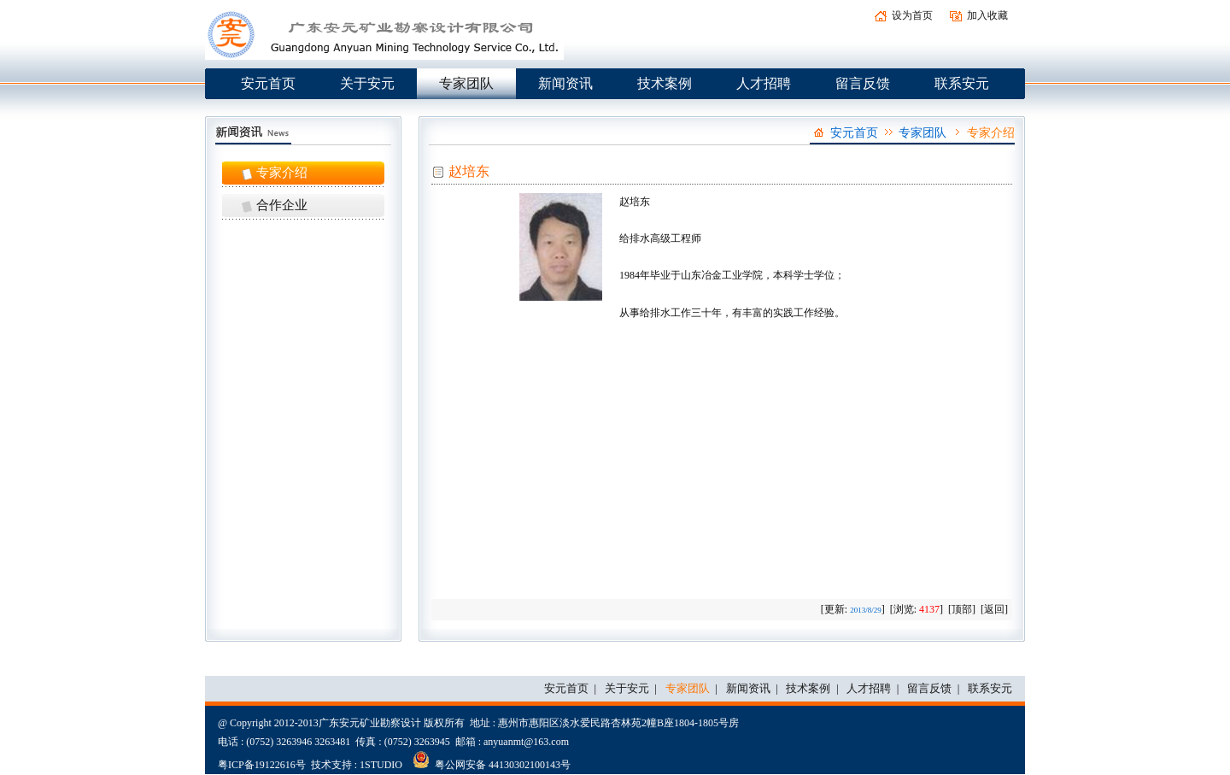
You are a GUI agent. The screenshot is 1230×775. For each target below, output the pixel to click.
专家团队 (466, 83)
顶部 (962, 609)
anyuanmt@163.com (526, 742)
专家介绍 (282, 172)
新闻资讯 (565, 83)
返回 (994, 609)
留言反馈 (862, 83)
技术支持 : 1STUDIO (356, 765)
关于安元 (367, 83)
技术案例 (664, 83)
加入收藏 (987, 15)
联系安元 (961, 83)
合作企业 (282, 205)
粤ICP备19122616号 (262, 765)
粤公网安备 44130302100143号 (492, 759)
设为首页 (912, 15)
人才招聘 (763, 83)
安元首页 (268, 83)
